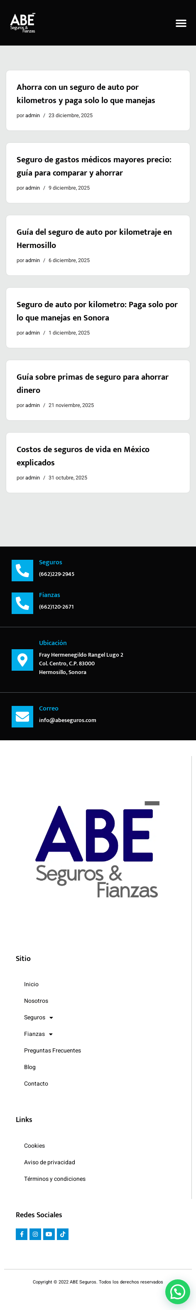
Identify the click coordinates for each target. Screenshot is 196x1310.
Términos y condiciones (55, 1179)
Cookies (34, 1145)
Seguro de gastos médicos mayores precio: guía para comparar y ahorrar (94, 166)
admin (32, 115)
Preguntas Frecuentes (52, 1050)
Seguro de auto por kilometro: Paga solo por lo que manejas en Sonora (97, 311)
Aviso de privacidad (49, 1162)
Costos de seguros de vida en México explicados (83, 456)
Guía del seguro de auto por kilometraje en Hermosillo (94, 239)
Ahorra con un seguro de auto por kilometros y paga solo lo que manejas (86, 94)
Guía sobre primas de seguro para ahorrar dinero (93, 383)
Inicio (31, 984)
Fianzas (38, 1034)
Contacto (36, 1083)
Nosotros (36, 1001)
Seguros (38, 1018)
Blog (30, 1067)
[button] (181, 22)
